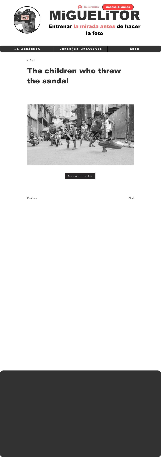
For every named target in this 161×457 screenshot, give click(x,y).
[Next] (126, 198)
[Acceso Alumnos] (118, 7)
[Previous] (37, 198)
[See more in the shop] (80, 176)
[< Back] (37, 60)
